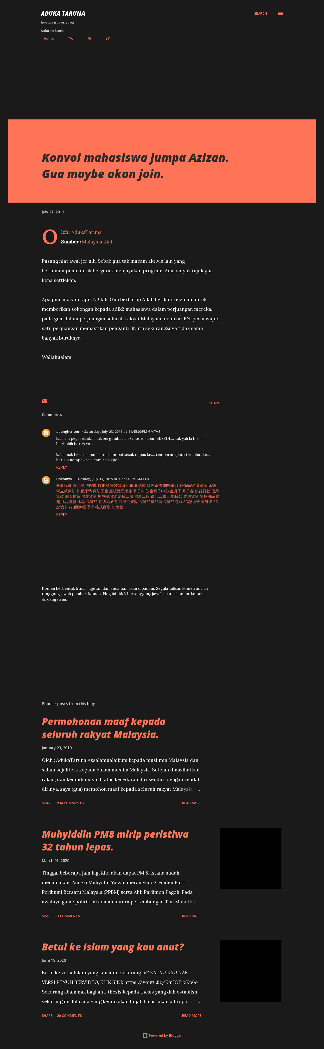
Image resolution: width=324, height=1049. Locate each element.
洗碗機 (91, 485)
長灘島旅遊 (108, 501)
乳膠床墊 (84, 491)
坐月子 (175, 491)
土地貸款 (174, 496)
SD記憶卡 (191, 501)
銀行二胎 (158, 496)
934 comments (70, 803)
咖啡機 (103, 485)
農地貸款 (191, 496)
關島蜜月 (170, 485)
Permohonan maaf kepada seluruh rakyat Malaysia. (103, 728)
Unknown (64, 479)
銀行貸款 (202, 491)
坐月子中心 (159, 491)
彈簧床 (201, 485)
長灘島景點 (128, 501)
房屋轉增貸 (107, 496)
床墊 (212, 485)
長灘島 (92, 501)
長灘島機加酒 (150, 501)
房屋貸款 (89, 496)
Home (46, 38)
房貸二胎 (125, 496)
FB (87, 38)
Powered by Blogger (162, 1035)
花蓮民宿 (187, 485)
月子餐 (188, 491)
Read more (192, 803)
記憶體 (117, 507)
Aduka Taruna (63, 13)
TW (67, 38)
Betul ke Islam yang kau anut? (113, 946)
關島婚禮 (154, 485)
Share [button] (214, 403)
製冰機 (78, 485)
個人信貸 (72, 496)
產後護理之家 (120, 491)
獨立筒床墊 (66, 491)
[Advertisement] (162, 78)
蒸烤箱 (140, 485)
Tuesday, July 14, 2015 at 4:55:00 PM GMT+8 (112, 479)
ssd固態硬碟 (79, 507)
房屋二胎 (142, 496)
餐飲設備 (64, 485)
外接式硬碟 (101, 507)
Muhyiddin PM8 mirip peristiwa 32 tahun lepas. (115, 840)
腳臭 (72, 501)
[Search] (260, 13)
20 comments (69, 1015)
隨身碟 (206, 501)
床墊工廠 (100, 491)
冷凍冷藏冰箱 (121, 485)
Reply (61, 467)
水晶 (81, 501)
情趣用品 (207, 496)
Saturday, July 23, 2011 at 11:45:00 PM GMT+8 (122, 431)
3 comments (68, 915)
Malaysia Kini (97, 242)
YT (105, 38)
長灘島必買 (172, 501)
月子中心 (141, 491)
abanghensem (68, 431)
